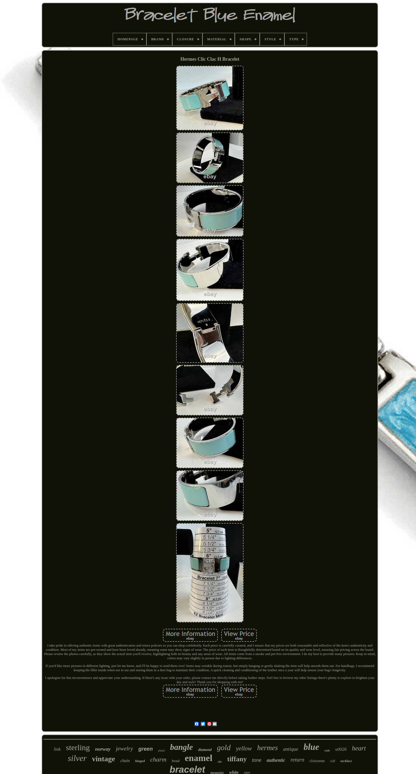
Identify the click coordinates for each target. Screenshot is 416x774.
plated (161, 750)
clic (220, 761)
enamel (198, 758)
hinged (140, 761)
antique (290, 749)
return (297, 760)
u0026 (341, 749)
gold (224, 747)
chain (125, 760)
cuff (332, 761)
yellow (244, 748)
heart (359, 748)
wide (327, 750)
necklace (346, 761)
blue (311, 747)
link (57, 749)
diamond (205, 750)
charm (158, 759)
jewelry (124, 748)
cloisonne (317, 761)
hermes (267, 748)
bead (175, 761)
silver (77, 758)
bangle (181, 747)
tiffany (237, 759)
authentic (276, 760)
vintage (103, 759)
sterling (78, 747)
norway (103, 749)
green (145, 749)
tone (256, 760)
